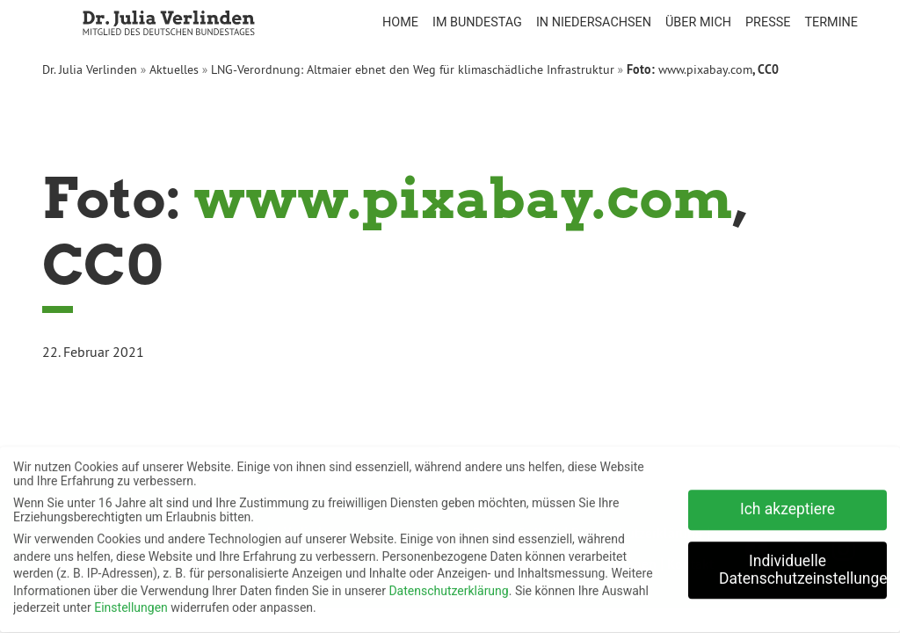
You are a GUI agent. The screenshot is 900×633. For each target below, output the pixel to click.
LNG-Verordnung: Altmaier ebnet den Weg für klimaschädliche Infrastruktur (412, 69)
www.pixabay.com (705, 69)
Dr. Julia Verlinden (89, 69)
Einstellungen (131, 603)
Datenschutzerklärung (448, 586)
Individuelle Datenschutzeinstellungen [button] (803, 565)
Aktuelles (174, 69)
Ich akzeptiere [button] (787, 504)
